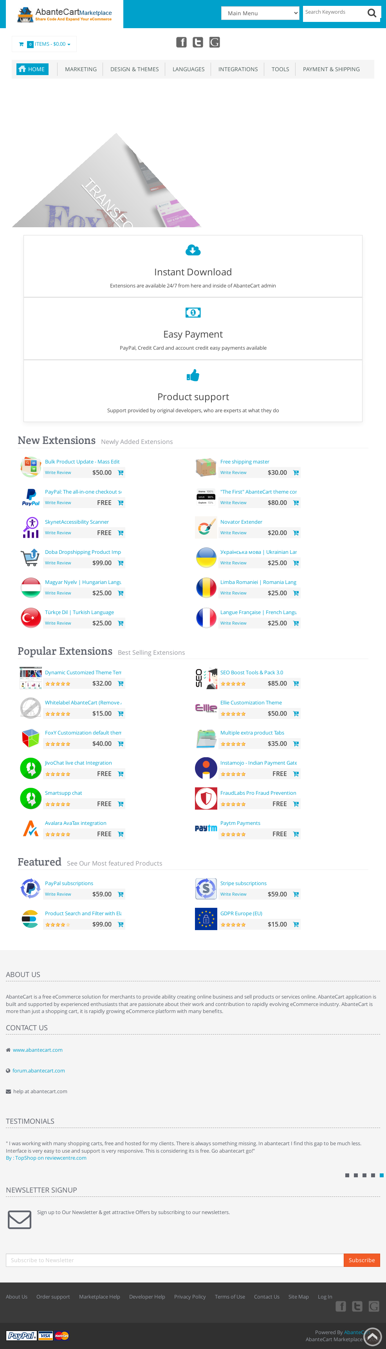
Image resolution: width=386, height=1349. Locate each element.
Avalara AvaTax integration (75, 822)
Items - (44, 44)
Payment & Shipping (330, 69)
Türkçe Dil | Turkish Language (79, 612)
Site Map (299, 1296)
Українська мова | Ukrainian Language (266, 551)
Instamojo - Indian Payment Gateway (263, 762)
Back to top (372, 1337)
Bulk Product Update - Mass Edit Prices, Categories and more (115, 461)
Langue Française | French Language (263, 612)
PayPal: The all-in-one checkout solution (91, 491)
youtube (215, 42)
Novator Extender (241, 521)
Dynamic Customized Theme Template (90, 672)
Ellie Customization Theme (251, 702)
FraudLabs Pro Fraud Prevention (258, 792)
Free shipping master (244, 461)
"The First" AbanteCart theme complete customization (283, 491)
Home (36, 69)
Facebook (181, 42)
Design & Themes (133, 69)
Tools (279, 69)
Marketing (79, 69)
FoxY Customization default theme (85, 732)
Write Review (58, 472)
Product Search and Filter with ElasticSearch (95, 913)
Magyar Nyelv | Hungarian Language (88, 582)
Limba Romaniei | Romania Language (264, 582)
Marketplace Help (99, 1296)
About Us (16, 1296)
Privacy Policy (190, 1296)
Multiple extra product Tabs (252, 732)
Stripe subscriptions (243, 883)
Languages (187, 69)
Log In (325, 1296)
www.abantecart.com (38, 1049)
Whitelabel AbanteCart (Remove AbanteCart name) (104, 702)
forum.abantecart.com (39, 1070)
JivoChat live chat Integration (78, 762)
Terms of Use (230, 1296)
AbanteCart (357, 1332)
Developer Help (147, 1296)
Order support (53, 1296)
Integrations (236, 69)
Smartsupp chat (63, 792)
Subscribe (362, 1260)
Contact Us (267, 1296)
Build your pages (219, 183)
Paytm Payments (240, 822)
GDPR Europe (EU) (241, 913)
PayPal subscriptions (69, 883)
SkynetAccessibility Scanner (77, 521)
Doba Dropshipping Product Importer (89, 551)
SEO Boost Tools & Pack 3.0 (251, 672)
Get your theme (165, 183)
